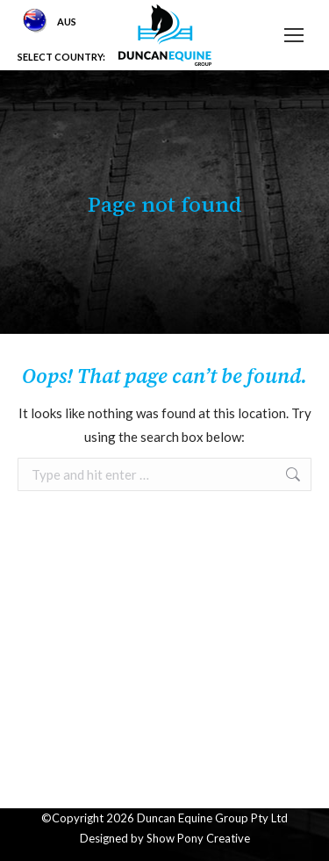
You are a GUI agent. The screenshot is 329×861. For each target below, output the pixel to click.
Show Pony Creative (198, 838)
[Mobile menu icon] (293, 35)
